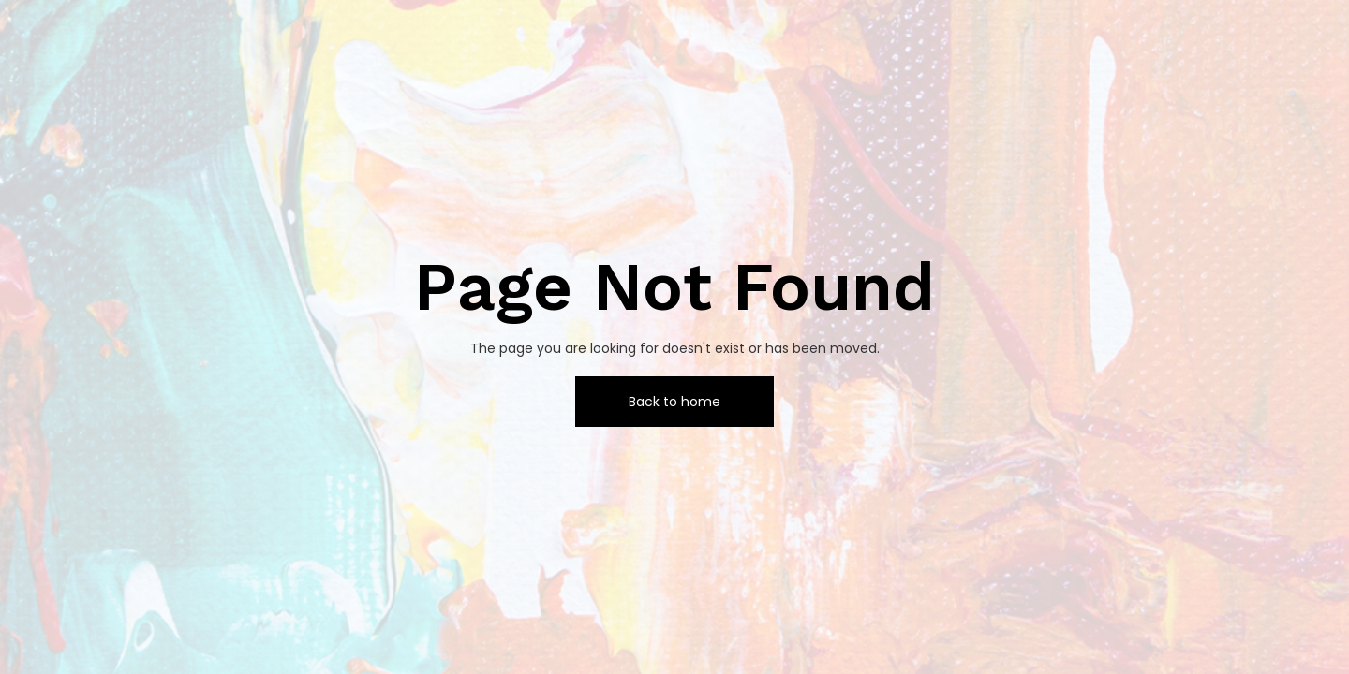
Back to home (674, 401)
